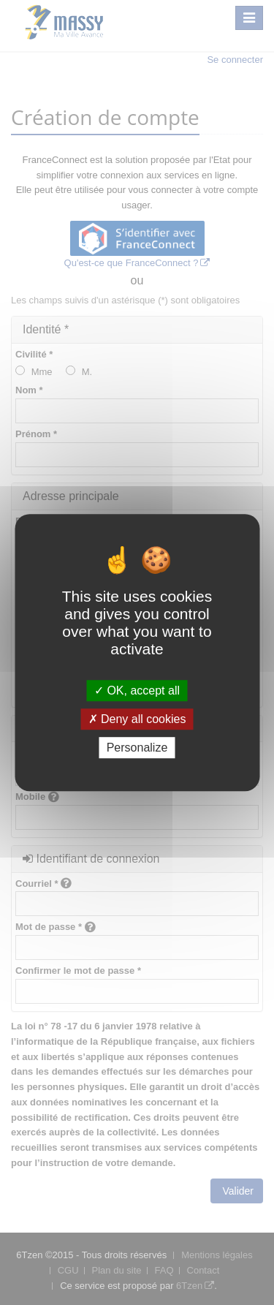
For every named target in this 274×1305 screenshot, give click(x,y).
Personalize (137, 747)
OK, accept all (137, 690)
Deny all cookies (137, 719)
